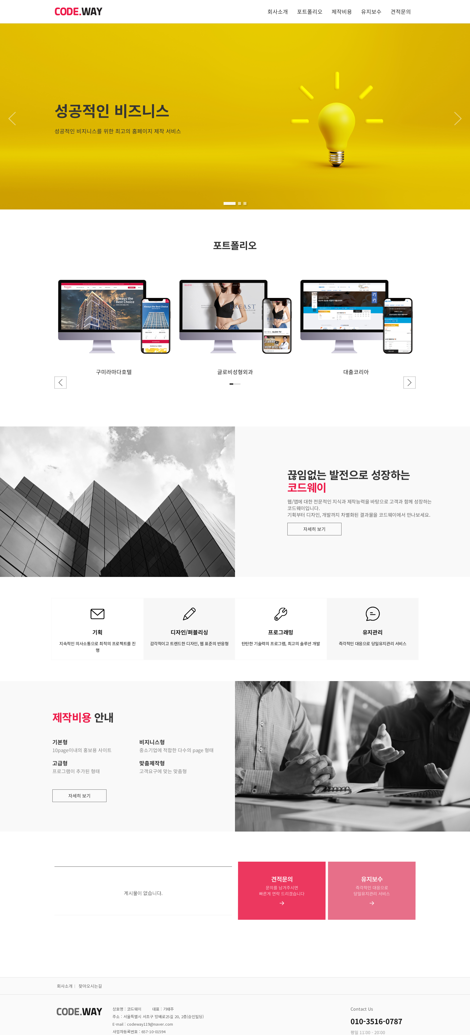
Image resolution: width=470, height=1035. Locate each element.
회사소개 (277, 11)
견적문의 (401, 11)
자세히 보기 (319, 529)
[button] (230, 203)
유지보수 (371, 11)
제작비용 (342, 11)
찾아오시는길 (90, 986)
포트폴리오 (310, 11)
